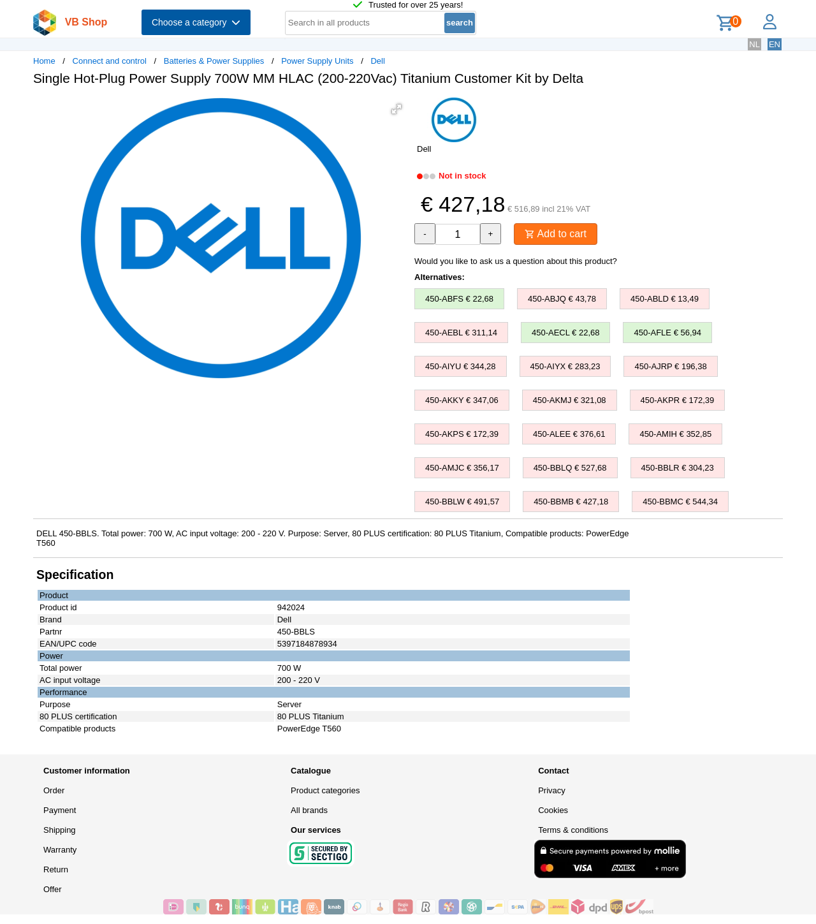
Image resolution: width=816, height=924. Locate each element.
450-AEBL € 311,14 (461, 332)
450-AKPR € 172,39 (678, 400)
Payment (59, 810)
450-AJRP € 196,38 (670, 366)
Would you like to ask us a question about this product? (515, 261)
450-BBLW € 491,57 (462, 501)
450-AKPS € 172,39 (462, 434)
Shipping (59, 830)
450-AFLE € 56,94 (667, 332)
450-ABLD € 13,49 (664, 299)
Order (53, 790)
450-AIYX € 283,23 (565, 366)
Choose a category (196, 22)
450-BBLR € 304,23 (677, 468)
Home (44, 61)
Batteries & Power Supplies (214, 61)
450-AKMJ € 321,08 (569, 400)
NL (754, 44)
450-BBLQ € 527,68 (570, 468)
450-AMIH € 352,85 (675, 434)
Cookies (553, 810)
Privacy (551, 790)
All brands (309, 810)
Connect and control (110, 61)
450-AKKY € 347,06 (462, 400)
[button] (396, 109)
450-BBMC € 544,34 (680, 501)
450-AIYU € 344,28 (460, 366)
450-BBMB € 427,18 (571, 501)
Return (55, 869)
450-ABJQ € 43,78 (562, 299)
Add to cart (555, 233)
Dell (377, 61)
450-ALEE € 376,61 (569, 434)
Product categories (325, 790)
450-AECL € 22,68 (565, 332)
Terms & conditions (573, 830)
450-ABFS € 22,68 (459, 299)
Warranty (59, 849)
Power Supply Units (317, 61)
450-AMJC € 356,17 (462, 468)
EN (774, 44)
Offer (52, 889)
